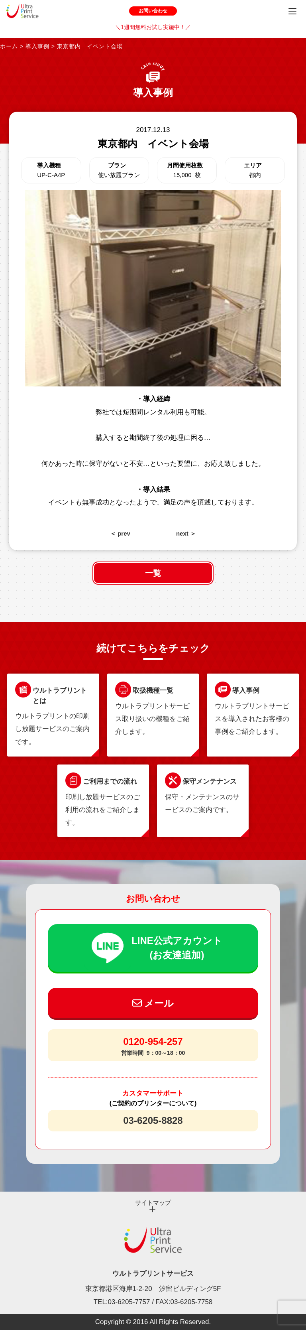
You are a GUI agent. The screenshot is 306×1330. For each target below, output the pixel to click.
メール (153, 1003)
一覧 (153, 573)
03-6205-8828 (152, 1120)
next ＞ (186, 533)
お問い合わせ (153, 11)
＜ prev (120, 533)
